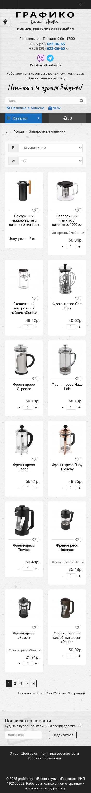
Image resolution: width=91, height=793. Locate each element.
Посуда (15, 131)
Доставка (29, 753)
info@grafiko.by (50, 65)
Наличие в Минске (25, 108)
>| (33, 683)
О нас (14, 753)
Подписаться (62, 735)
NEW (54, 108)
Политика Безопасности (59, 753)
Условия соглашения (44, 758)
